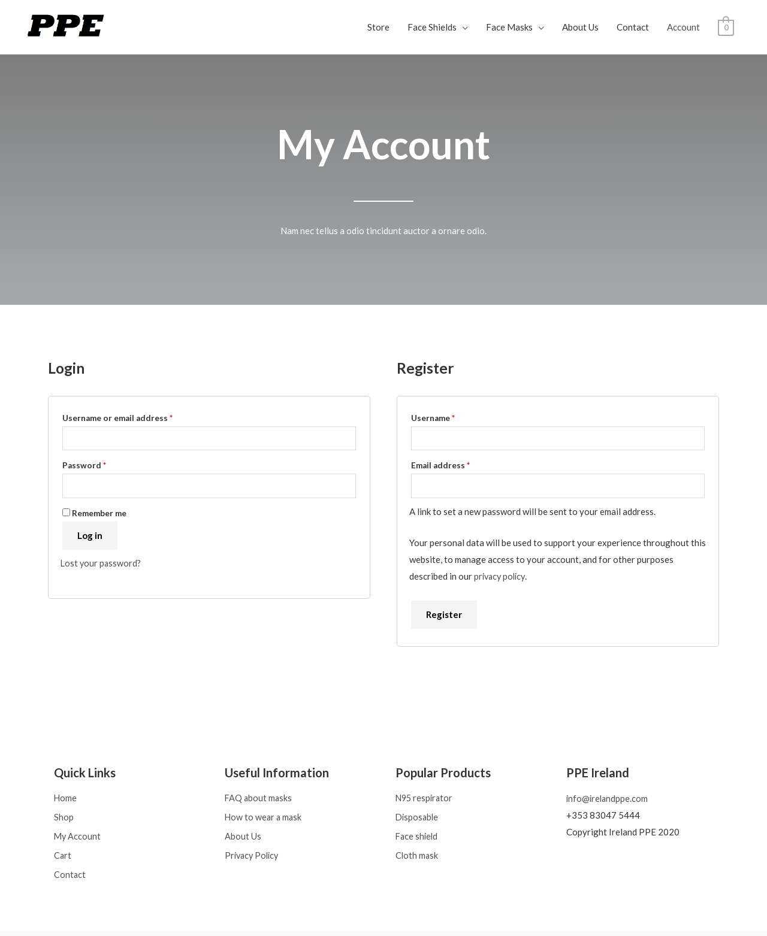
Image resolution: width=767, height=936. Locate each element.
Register (444, 616)
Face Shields (432, 27)
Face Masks (509, 27)
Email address (458, 465)
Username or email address (135, 416)
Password (102, 465)
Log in (89, 537)
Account (683, 27)
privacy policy (501, 577)
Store (378, 27)
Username (451, 416)
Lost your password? (102, 565)
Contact (633, 27)
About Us (580, 27)
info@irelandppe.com (608, 800)
